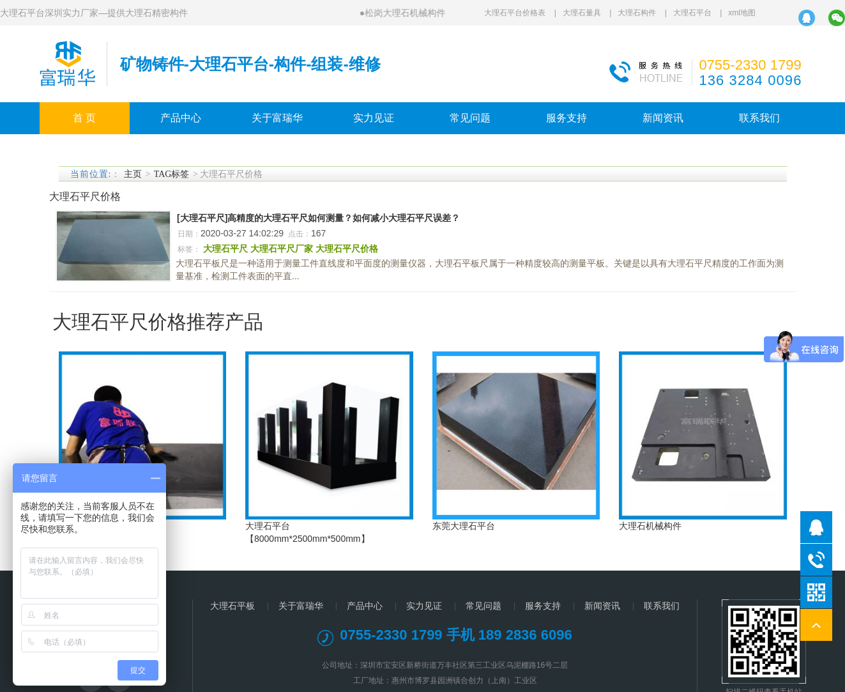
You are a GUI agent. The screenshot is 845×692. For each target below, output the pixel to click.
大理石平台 (692, 12)
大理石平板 (232, 606)
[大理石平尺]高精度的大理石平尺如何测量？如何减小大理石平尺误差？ (318, 218)
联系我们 (759, 117)
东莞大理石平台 (463, 526)
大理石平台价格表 (514, 12)
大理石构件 (637, 12)
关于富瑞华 (277, 117)
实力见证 (373, 117)
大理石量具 (582, 12)
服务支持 (566, 117)
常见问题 (470, 117)
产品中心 (180, 117)
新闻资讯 (663, 117)
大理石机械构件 (650, 526)
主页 (133, 174)
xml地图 (742, 12)
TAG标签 (172, 174)
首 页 (84, 117)
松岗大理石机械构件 (405, 13)
